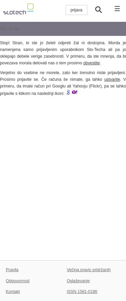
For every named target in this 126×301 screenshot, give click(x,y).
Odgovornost (18, 281)
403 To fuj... (10, 28)
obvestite (91, 63)
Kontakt (13, 291)
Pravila (12, 269)
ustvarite (112, 79)
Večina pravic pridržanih (89, 269)
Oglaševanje (78, 281)
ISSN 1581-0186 (82, 291)
